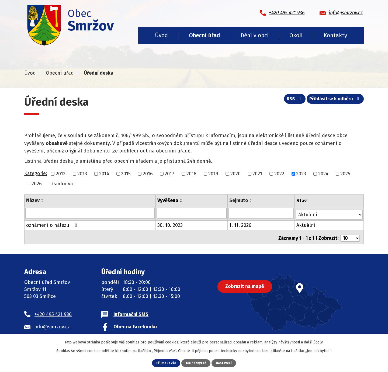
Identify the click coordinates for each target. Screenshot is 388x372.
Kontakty (335, 35)
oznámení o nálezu (52, 224)
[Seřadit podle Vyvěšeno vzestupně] (182, 199)
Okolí (296, 35)
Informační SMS (130, 311)
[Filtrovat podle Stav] (329, 212)
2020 (235, 174)
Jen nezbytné (196, 363)
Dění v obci (255, 35)
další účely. (313, 342)
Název (33, 200)
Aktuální (306, 224)
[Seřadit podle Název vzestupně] (43, 199)
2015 (126, 174)
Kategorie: (35, 173)
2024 (323, 174)
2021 (257, 174)
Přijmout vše (164, 363)
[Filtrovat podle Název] (90, 213)
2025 (345, 174)
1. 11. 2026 (241, 224)
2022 (279, 174)
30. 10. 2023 (170, 224)
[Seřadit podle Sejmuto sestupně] (252, 201)
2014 (104, 174)
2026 (37, 183)
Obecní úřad (204, 35)
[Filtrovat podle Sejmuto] (261, 213)
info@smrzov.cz (52, 323)
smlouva (63, 183)
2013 (82, 174)
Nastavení (225, 363)
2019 (213, 174)
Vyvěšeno (168, 200)
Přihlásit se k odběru (333, 100)
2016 (148, 174)
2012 (60, 174)
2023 (301, 174)
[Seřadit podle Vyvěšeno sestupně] (182, 201)
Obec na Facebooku (135, 323)
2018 (191, 174)
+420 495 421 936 (53, 311)
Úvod (161, 35)
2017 (169, 174)
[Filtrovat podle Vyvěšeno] (192, 213)
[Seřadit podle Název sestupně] (43, 201)
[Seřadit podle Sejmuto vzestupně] (252, 199)
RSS (289, 100)
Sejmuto (239, 200)
